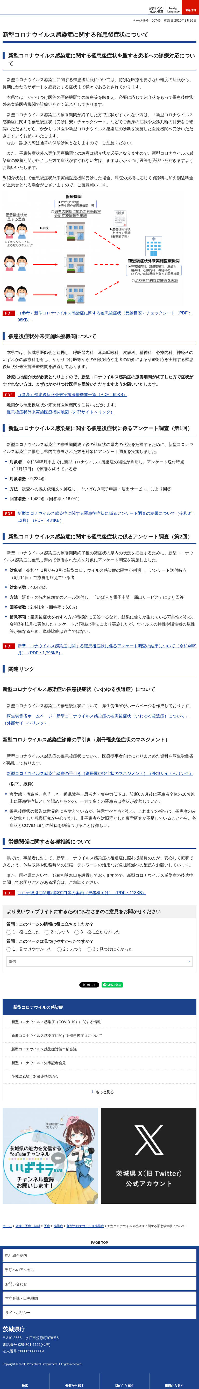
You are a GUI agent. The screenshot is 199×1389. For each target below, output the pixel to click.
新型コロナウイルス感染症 (38, 1007)
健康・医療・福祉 (28, 1226)
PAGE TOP (99, 1243)
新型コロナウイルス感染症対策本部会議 (44, 1049)
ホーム (7, 1226)
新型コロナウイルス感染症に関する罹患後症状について (56, 1035)
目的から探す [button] (124, 1385)
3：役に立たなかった (100, 932)
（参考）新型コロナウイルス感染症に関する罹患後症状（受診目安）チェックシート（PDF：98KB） (105, 316)
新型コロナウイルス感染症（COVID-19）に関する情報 (56, 1022)
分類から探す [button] (74, 1385)
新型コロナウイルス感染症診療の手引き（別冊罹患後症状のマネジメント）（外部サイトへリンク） (100, 773)
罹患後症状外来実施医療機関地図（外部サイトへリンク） (61, 412)
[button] (173, 7)
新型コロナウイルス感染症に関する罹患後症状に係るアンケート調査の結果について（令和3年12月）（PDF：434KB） (106, 517)
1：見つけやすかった (32, 949)
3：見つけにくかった (113, 949)
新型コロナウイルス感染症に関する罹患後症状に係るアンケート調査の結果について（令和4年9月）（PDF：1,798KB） (107, 649)
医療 (47, 1226)
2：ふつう (60, 932)
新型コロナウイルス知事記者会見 (38, 1063)
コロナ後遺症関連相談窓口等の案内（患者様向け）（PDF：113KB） (82, 893)
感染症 (58, 1226)
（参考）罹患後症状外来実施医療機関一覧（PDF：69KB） (72, 394)
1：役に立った (26, 932)
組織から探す (174, 1385)
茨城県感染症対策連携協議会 (35, 1076)
